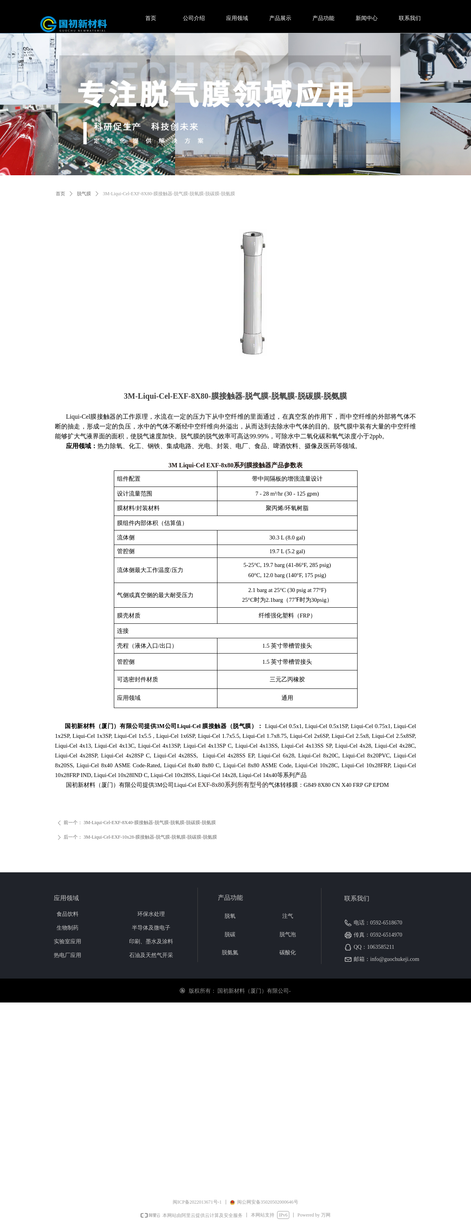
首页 (60, 193)
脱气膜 (84, 193)
